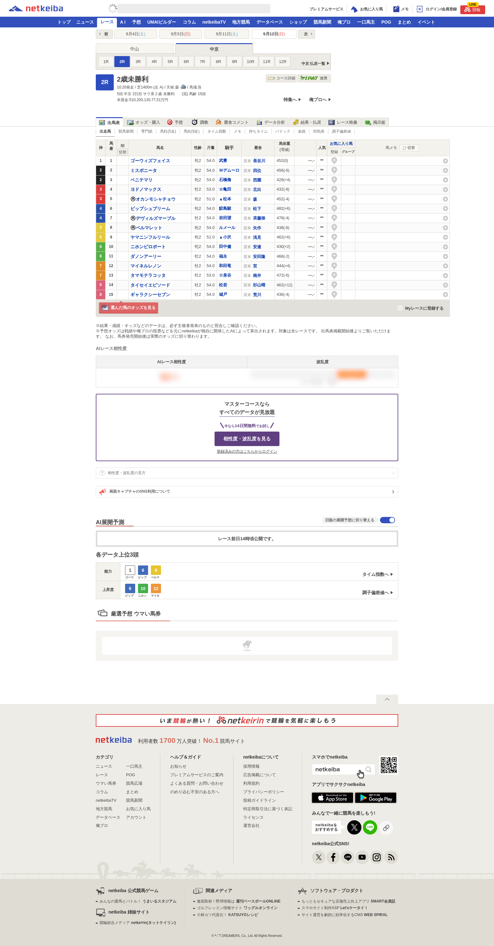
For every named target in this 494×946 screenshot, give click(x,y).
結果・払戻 (306, 122)
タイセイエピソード (150, 285)
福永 (223, 256)
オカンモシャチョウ (155, 199)
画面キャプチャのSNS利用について (134, 492)
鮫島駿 (225, 208)
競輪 (472, 8)
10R (251, 61)
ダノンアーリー (145, 256)
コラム (189, 22)
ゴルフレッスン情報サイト (237, 908)
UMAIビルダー (161, 22)
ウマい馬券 (106, 783)
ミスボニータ (143, 170)
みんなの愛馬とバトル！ (138, 901)
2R (122, 61)
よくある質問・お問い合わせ (196, 783)
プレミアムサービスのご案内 (196, 774)
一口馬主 (366, 22)
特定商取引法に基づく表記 (267, 808)
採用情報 (251, 766)
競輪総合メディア (137, 922)
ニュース (85, 22)
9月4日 (135, 34)
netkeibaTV (214, 22)
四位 (257, 170)
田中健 (225, 246)
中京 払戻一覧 (313, 63)
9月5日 (180, 34)
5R (170, 61)
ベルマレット (149, 227)
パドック (282, 131)
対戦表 (319, 131)
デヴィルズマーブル (155, 218)
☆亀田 (225, 189)
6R (186, 61)
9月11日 (227, 34)
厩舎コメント (232, 122)
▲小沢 (225, 237)
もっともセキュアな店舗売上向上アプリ (348, 901)
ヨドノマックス (145, 189)
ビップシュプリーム (150, 208)
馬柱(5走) (168, 131)
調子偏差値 (341, 131)
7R (202, 61)
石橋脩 (225, 179)
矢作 (257, 228)
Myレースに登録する (424, 308)
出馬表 (109, 122)
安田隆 (259, 256)
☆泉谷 (225, 275)
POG (386, 22)
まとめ (404, 22)
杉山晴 (259, 285)
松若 (223, 285)
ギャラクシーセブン (150, 294)
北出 (257, 189)
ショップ (298, 22)
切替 (411, 148)
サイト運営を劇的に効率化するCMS (345, 915)
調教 (200, 122)
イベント (426, 22)
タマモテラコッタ (148, 275)
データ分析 (270, 122)
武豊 (223, 160)
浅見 (257, 237)
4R (154, 61)
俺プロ (344, 22)
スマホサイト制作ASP (335, 908)
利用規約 (251, 783)
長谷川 (259, 160)
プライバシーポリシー (263, 791)
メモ (237, 131)
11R (267, 61)
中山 (134, 48)
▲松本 (225, 199)
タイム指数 (216, 131)
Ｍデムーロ (229, 170)
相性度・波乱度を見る (247, 438)
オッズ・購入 (143, 122)
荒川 (257, 294)
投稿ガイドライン (259, 800)
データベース (269, 22)
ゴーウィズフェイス (150, 160)
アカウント (136, 817)
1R (106, 61)
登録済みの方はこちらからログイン (247, 451)
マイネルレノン (145, 265)
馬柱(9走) (192, 131)
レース (107, 21)
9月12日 (274, 34)
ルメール (227, 227)
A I (122, 22)
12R (283, 61)
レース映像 (342, 122)
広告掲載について (259, 774)
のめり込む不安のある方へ (194, 791)
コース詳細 (281, 78)
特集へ (290, 99)
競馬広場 (134, 783)
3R (138, 61)
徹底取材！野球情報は (238, 901)
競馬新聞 (322, 22)
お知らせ (178, 766)
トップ (64, 22)
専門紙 (146, 131)
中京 (214, 49)
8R (218, 61)
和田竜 (225, 265)
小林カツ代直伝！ (227, 915)
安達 (257, 246)
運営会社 (251, 825)
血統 (302, 131)
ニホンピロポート (148, 246)
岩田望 (225, 217)
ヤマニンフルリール (150, 237)
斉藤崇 (259, 218)
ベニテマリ (141, 179)
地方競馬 (241, 22)
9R (234, 61)
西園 (257, 180)
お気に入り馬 (341, 143)
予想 (136, 22)
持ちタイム (258, 131)
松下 (257, 208)
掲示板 (375, 122)
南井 (257, 275)
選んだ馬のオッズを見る (128, 308)
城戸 (223, 294)
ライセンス (253, 817)
